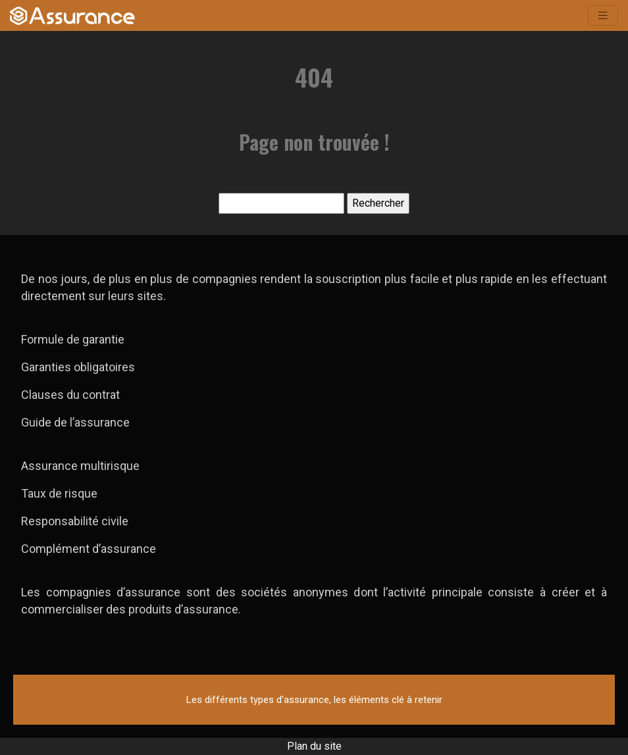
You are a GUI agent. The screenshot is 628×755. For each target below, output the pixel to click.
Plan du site (314, 746)
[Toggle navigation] (603, 15)
